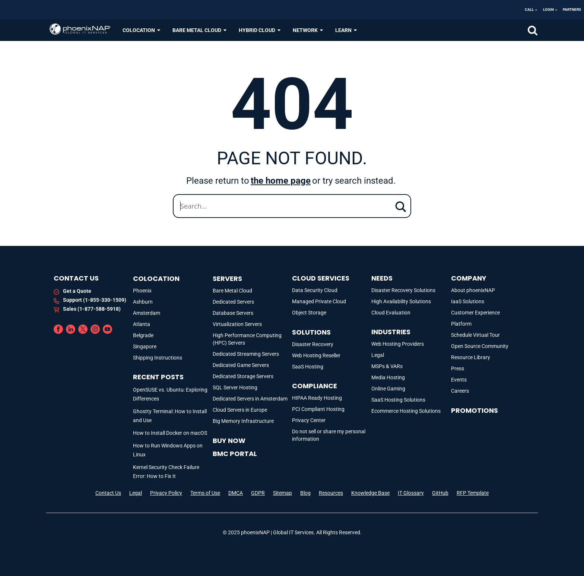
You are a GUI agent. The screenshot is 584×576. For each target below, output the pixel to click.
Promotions (474, 410)
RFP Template (473, 493)
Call (529, 9)
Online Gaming (388, 389)
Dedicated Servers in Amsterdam (250, 399)
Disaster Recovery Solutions (403, 290)
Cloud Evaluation (390, 313)
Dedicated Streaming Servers (246, 354)
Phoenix (142, 291)
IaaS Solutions (467, 301)
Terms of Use (205, 493)
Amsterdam (146, 313)
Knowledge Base (370, 493)
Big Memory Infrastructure (243, 421)
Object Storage (309, 313)
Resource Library (470, 357)
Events (459, 380)
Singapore (144, 346)
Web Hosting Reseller (316, 355)
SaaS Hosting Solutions (398, 400)
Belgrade (143, 335)
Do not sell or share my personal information (328, 435)
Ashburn (143, 302)
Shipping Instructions (157, 358)
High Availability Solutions (401, 301)
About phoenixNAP (473, 290)
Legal (377, 355)
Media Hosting (388, 377)
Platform (461, 324)
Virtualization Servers (237, 324)
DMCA (235, 493)
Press (457, 368)
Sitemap (282, 493)
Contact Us (108, 493)
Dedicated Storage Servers (243, 376)
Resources (331, 493)
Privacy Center (309, 420)
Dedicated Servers (233, 302)
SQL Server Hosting (235, 387)
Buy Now (229, 440)
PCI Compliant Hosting (318, 409)
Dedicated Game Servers (241, 365)
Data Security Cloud (314, 290)
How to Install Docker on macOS (170, 433)
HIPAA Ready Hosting (317, 398)
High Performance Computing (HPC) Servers (247, 339)
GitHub (440, 493)
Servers (227, 278)
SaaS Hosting (307, 367)
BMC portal (235, 453)
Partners (572, 9)
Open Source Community (479, 346)
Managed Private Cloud (319, 301)
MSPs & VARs (387, 366)
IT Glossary (411, 493)
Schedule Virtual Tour (475, 335)
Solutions (311, 332)
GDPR (258, 493)
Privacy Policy (166, 493)
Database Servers (233, 313)
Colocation (156, 278)
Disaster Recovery (312, 344)
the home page (281, 180)
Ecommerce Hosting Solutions (406, 411)
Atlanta (141, 324)
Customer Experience (475, 313)
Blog (305, 493)
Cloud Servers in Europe (240, 410)
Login (548, 9)
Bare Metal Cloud (232, 291)
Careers (460, 391)
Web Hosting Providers (397, 344)
